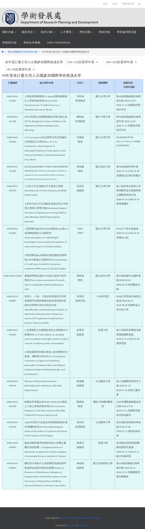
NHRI (115, 3)
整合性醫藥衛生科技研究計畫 (22, 51)
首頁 (105, 3)
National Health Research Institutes (80, 518)
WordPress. (84, 525)
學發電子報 (128, 3)
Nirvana (72, 525)
